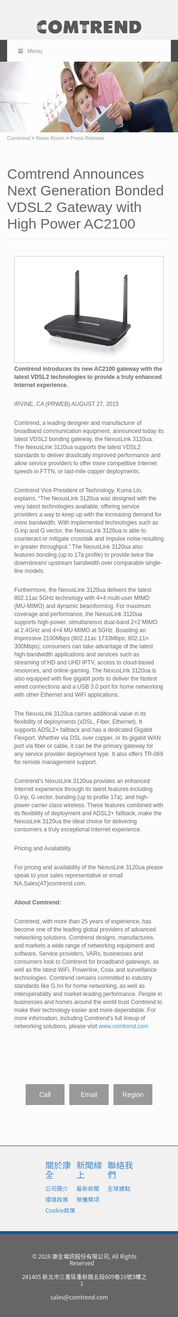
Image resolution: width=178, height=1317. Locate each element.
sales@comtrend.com (79, 1297)
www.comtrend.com (124, 1026)
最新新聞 (87, 1188)
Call (45, 1094)
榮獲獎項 (87, 1199)
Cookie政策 (60, 1210)
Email (89, 1094)
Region (132, 1094)
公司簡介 (57, 1188)
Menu (29, 50)
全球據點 (119, 1188)
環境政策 (57, 1199)
